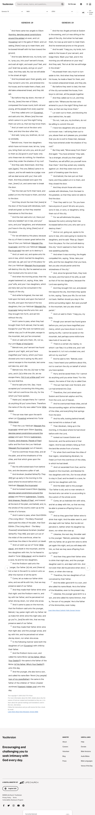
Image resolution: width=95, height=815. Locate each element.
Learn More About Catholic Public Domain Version (64, 610)
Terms (15, 797)
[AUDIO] (77, 12)
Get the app (72, 4)
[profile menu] (89, 4)
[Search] (37, 4)
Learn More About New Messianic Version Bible (23, 712)
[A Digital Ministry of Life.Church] (47, 781)
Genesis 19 (12, 11)
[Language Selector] (81, 4)
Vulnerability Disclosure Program (12, 800)
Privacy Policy (6, 797)
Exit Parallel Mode (90, 12)
